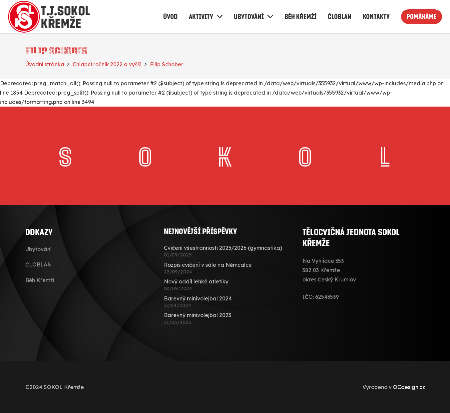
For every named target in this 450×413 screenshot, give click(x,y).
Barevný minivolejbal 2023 (197, 315)
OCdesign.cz (409, 387)
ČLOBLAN (38, 264)
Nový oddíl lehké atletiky (196, 281)
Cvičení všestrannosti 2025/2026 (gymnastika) (223, 247)
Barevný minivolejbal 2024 (198, 298)
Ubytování (38, 249)
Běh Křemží (39, 280)
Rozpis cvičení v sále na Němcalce (208, 264)
